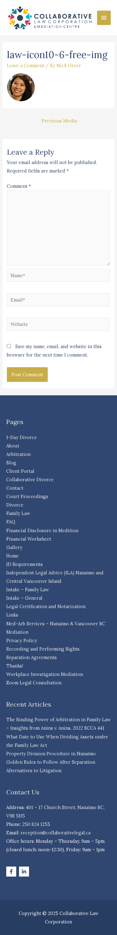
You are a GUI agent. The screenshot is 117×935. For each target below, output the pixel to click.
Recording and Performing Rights (43, 649)
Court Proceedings (27, 496)
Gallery (14, 547)
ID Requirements (24, 564)
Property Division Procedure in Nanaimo (51, 754)
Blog (11, 463)
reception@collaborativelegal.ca (55, 833)
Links (12, 615)
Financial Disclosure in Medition (42, 530)
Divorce (14, 505)
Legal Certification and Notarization (45, 606)
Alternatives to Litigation (33, 770)
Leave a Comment (25, 65)
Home (12, 556)
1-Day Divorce (21, 437)
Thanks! (14, 666)
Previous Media (59, 121)
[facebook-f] (12, 872)
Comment (19, 186)
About (12, 446)
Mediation (17, 632)
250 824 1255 (36, 824)
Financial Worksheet (28, 539)
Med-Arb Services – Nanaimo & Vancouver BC (55, 624)
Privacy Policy (21, 640)
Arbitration (18, 454)
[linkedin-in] (25, 872)
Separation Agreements (31, 657)
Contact (14, 488)
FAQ (10, 522)
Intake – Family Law (27, 589)
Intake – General (24, 598)
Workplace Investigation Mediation (44, 674)
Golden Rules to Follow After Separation (50, 762)
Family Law (18, 513)
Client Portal (20, 471)
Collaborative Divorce (30, 479)
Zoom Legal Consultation (33, 683)
